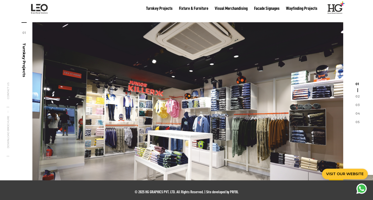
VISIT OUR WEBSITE (345, 174)
